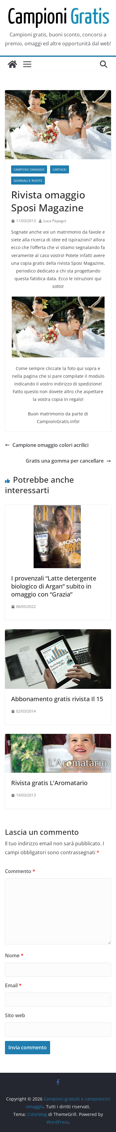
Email (13, 985)
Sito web (15, 1015)
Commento (20, 871)
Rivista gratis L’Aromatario (49, 783)
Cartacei (60, 169)
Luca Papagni (54, 220)
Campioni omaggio (29, 169)
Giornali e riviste (28, 180)
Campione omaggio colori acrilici (46, 445)
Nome (14, 955)
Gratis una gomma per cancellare (68, 460)
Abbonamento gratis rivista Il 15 (57, 699)
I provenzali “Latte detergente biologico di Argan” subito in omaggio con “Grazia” (53, 586)
